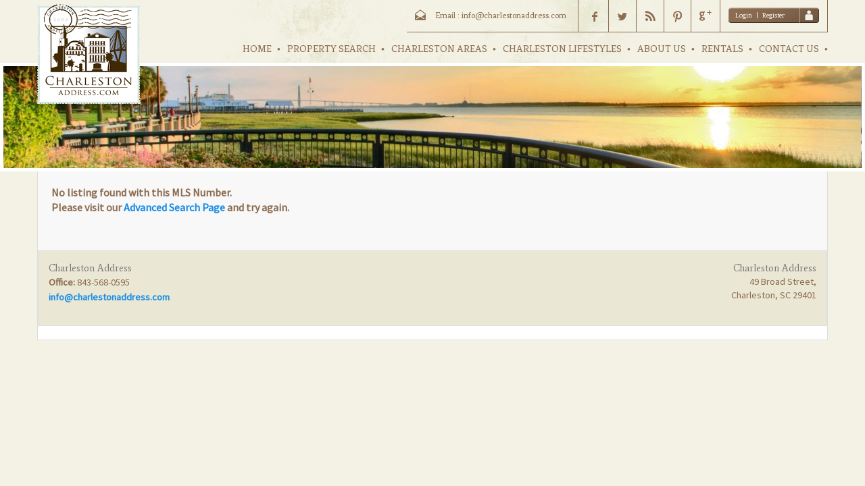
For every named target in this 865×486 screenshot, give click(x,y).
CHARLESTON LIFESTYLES (562, 49)
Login (743, 15)
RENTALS (722, 49)
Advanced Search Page (174, 207)
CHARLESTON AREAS (439, 49)
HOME (257, 49)
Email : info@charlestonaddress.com (500, 15)
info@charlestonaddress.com (109, 297)
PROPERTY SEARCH (331, 49)
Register (773, 15)
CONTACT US (789, 49)
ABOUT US (661, 49)
